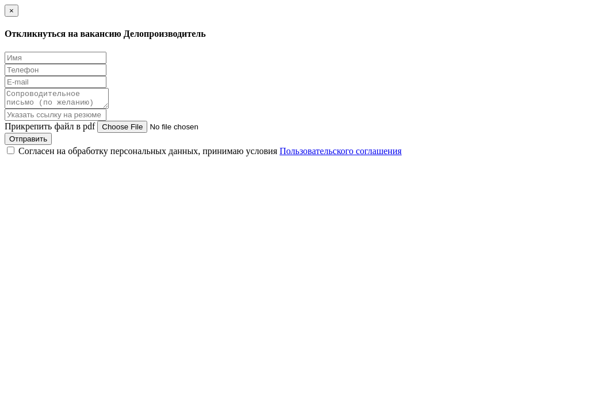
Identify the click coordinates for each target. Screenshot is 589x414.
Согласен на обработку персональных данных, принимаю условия (209, 154)
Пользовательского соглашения (340, 154)
